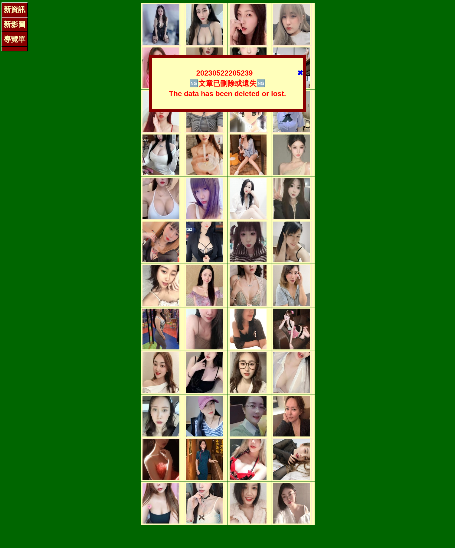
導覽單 (14, 39)
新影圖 (14, 24)
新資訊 (14, 9)
